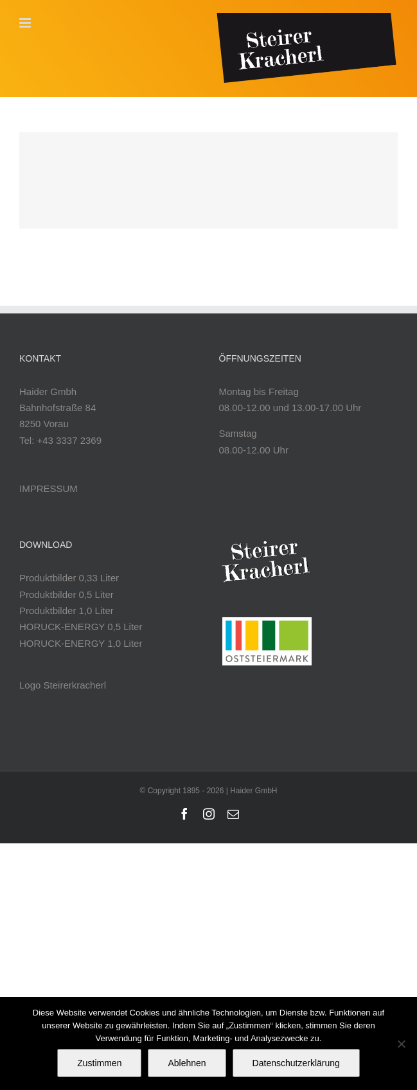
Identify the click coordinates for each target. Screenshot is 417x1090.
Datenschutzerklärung (296, 1063)
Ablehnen (187, 1063)
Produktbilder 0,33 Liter (69, 577)
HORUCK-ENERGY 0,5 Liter (80, 626)
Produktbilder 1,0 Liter (66, 610)
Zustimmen (99, 1063)
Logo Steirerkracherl (62, 685)
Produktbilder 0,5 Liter (66, 594)
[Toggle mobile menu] (26, 23)
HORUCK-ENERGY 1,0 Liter (80, 643)
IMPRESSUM (48, 488)
